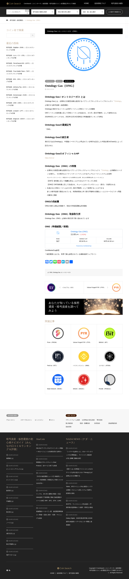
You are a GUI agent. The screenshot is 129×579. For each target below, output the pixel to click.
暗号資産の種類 (117, 3)
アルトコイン (50, 81)
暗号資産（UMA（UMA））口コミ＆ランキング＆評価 (20, 104)
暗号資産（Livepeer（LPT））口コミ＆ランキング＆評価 (20, 112)
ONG (50, 272)
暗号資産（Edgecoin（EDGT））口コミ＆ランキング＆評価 (20, 120)
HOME (86, 3)
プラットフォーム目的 (73, 420)
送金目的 (68, 426)
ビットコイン (39, 420)
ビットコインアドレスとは (14, 469)
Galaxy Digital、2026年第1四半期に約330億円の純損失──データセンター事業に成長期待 (79, 521)
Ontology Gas (56, 272)
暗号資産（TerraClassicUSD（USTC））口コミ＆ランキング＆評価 (20, 64)
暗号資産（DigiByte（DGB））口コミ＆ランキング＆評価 (20, 49)
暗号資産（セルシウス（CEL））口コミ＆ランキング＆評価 (20, 57)
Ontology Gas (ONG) (79, 232)
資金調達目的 (112, 423)
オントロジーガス (66, 272)
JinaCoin (40, 439)
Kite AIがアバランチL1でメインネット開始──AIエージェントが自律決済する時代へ (49, 449)
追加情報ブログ (100, 3)
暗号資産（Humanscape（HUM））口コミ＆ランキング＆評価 (20, 96)
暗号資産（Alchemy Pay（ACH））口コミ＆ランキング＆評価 (20, 88)
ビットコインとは (12, 480)
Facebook (7, 570)
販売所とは (9, 490)
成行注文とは (10, 533)
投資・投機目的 (85, 423)
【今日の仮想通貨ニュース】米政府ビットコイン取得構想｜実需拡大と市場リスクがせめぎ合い (49, 480)
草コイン (59, 81)
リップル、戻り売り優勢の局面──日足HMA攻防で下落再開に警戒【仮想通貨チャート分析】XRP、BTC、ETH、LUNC (49, 497)
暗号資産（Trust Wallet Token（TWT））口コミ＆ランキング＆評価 (20, 72)
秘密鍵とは (9, 458)
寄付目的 (99, 420)
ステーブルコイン (26, 420)
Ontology (117, 101)
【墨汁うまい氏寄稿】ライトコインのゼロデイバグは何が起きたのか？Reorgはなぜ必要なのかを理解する (79, 472)
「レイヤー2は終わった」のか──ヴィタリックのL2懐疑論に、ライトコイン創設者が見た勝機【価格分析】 (79, 455)
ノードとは (9, 522)
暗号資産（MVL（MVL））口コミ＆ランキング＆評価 (20, 80)
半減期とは (9, 501)
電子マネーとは (11, 555)
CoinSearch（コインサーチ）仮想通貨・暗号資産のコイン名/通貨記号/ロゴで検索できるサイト (106, 570)
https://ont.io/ (49, 158)
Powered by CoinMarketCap (83, 246)
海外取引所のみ (69, 81)
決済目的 (97, 423)
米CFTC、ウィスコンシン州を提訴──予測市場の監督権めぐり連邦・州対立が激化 (79, 505)
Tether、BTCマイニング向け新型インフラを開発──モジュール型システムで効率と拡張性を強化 (79, 490)
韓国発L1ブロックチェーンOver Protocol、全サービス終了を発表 (46, 463)
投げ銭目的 (69, 423)
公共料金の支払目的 (88, 420)
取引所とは (9, 512)
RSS (9, 570)
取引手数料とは (11, 544)
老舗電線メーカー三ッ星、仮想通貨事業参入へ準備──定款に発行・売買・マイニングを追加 (49, 515)
